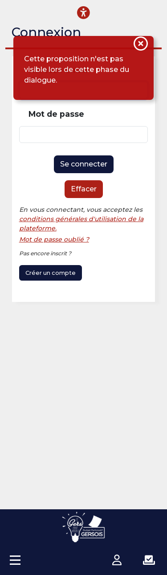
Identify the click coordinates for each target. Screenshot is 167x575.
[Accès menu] (15, 560)
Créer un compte (50, 273)
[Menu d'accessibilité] (83, 12)
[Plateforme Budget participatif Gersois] (84, 527)
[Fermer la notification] (141, 45)
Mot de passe (56, 114)
